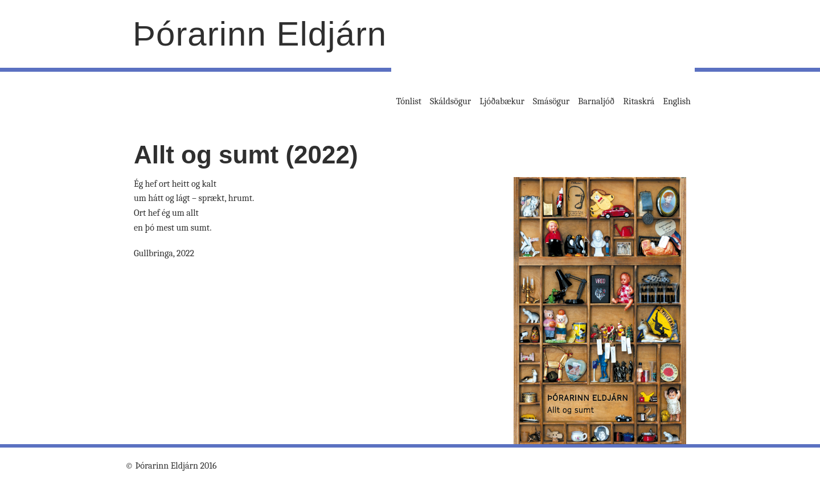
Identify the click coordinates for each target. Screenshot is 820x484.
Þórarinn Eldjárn (260, 34)
